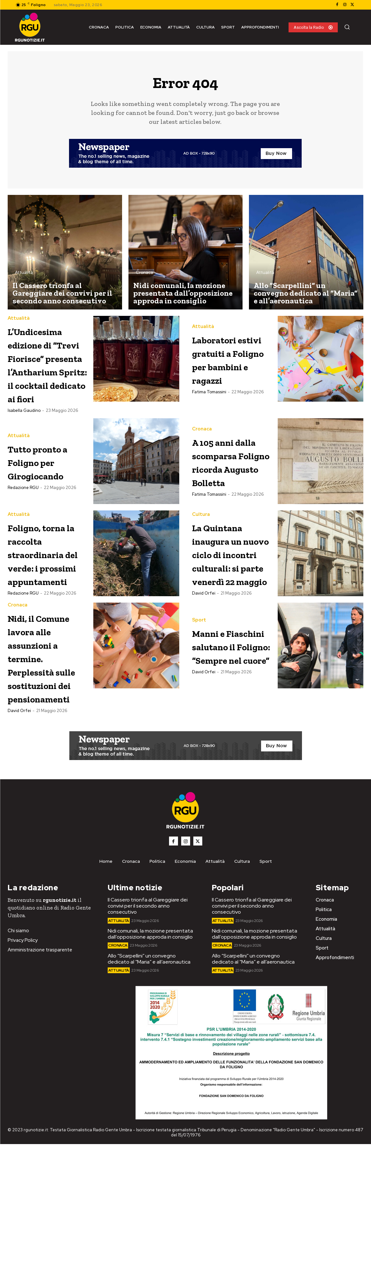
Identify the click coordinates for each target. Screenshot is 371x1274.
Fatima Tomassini (209, 412)
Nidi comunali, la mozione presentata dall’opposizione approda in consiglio (150, 1063)
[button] (347, 27)
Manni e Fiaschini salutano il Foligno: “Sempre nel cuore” (228, 754)
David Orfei (203, 698)
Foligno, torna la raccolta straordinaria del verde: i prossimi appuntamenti (51, 638)
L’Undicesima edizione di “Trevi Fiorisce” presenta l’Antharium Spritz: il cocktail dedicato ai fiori (47, 392)
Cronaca (144, 274)
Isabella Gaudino (24, 466)
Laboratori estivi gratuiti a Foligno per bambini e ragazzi (225, 366)
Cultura (201, 592)
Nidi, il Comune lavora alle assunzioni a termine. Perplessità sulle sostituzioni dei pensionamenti (52, 774)
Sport (199, 708)
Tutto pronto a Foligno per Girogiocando (48, 517)
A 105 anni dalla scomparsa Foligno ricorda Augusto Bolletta (224, 528)
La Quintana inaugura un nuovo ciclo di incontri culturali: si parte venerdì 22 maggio (232, 644)
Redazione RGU (23, 543)
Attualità (24, 274)
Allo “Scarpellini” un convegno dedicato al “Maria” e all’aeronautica (149, 1088)
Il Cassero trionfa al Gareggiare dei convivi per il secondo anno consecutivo (148, 1035)
